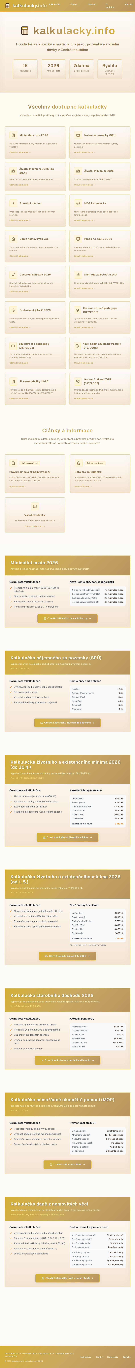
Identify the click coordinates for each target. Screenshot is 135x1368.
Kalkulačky (54, 4)
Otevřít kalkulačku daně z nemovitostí (67, 1278)
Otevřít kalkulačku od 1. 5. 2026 (67, 956)
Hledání (91, 4)
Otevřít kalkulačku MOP (67, 1164)
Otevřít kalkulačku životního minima (67, 837)
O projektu (110, 5)
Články (73, 4)
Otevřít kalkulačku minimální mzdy (67, 618)
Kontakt (129, 4)
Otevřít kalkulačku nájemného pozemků (67, 722)
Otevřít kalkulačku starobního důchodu (67, 1060)
